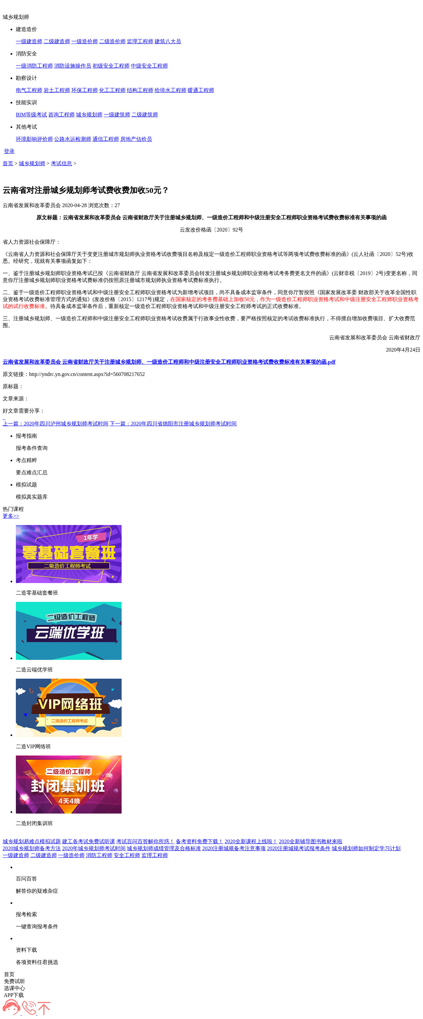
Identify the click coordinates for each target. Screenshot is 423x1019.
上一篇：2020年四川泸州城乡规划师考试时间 (55, 423)
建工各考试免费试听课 (88, 841)
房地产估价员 (136, 139)
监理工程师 (140, 41)
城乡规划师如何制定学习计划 (366, 848)
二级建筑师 (145, 114)
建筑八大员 (168, 41)
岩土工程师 (57, 90)
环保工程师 (84, 90)
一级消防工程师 (34, 66)
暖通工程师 (201, 90)
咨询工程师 (61, 114)
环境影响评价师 (34, 139)
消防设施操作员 (72, 66)
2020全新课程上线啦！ (251, 841)
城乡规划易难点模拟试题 (32, 841)
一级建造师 (29, 41)
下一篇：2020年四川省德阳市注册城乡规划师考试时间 (173, 423)
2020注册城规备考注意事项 (234, 848)
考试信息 (61, 163)
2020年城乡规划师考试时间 (94, 848)
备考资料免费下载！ (199, 841)
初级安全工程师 (111, 66)
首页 (8, 163)
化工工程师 (112, 90)
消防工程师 (99, 855)
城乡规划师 (89, 114)
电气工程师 (29, 90)
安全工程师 (127, 855)
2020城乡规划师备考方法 (32, 848)
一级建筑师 (117, 114)
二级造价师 (112, 41)
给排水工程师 (170, 90)
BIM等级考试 (31, 114)
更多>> (11, 516)
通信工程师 (106, 139)
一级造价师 (84, 41)
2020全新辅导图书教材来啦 (310, 841)
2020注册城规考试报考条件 (298, 848)
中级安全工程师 (149, 66)
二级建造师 (57, 41)
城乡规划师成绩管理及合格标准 (164, 848)
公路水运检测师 (72, 139)
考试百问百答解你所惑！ (145, 841)
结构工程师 (140, 90)
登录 (9, 151)
